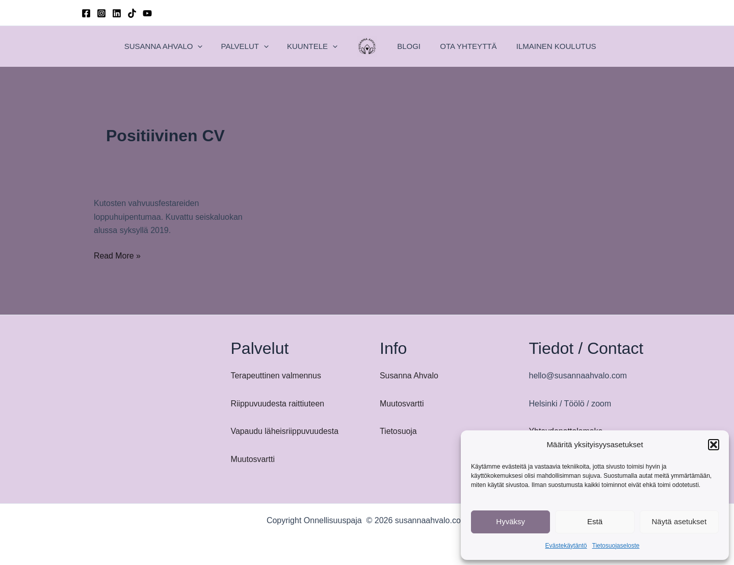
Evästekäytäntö (566, 545)
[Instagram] (101, 13)
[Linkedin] (116, 13)
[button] (714, 445)
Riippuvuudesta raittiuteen (278, 403)
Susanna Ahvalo (409, 375)
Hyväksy (510, 521)
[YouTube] (147, 13)
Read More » (117, 256)
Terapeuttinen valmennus (276, 375)
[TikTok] (132, 13)
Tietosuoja (398, 431)
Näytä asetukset (679, 521)
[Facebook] (86, 13)
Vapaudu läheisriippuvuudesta (285, 431)
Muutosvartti (253, 459)
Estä (594, 521)
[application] (223, 46)
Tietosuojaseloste (616, 545)
